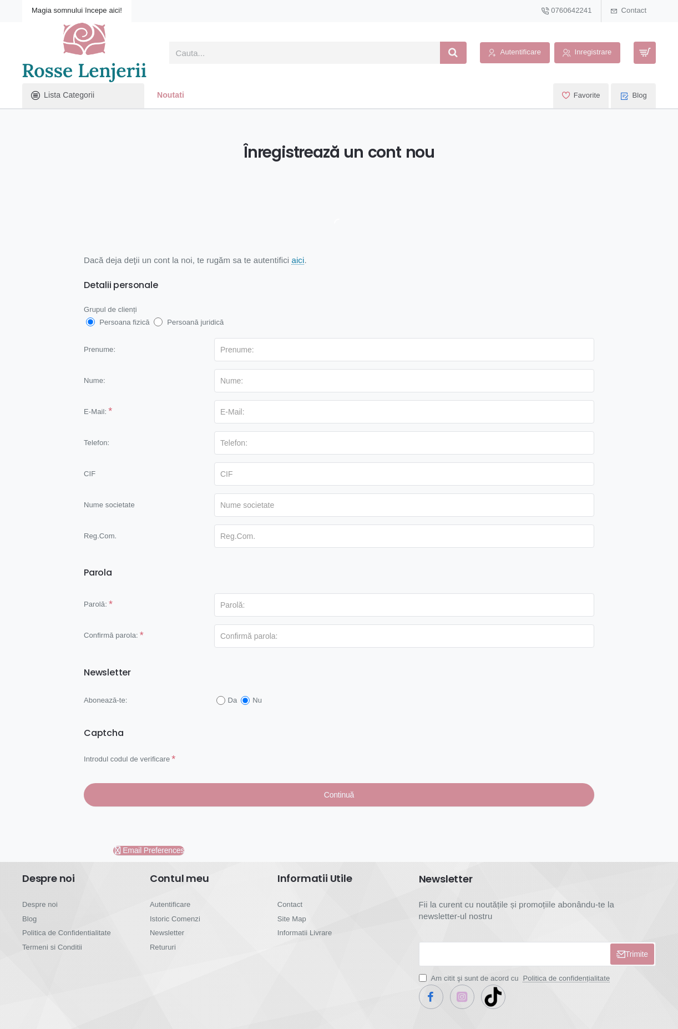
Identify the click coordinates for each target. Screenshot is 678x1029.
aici (297, 260)
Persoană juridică (189, 321)
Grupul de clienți (110, 309)
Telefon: (96, 442)
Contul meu (179, 878)
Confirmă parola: (111, 635)
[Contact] (628, 11)
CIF (89, 474)
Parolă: (95, 604)
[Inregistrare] (587, 53)
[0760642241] (566, 11)
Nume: (94, 380)
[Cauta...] (453, 53)
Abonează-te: (106, 700)
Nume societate (109, 505)
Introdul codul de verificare (127, 759)
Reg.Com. (100, 536)
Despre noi (48, 878)
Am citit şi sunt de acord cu (516, 978)
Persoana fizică (118, 321)
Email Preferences (148, 851)
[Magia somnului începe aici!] (76, 11)
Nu (251, 700)
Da (226, 700)
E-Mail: (95, 411)
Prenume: (99, 349)
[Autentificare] (515, 53)
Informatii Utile (314, 878)
